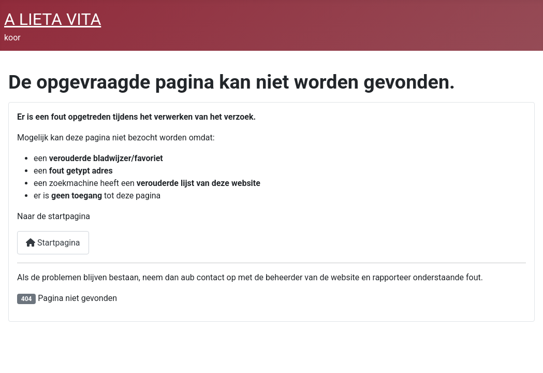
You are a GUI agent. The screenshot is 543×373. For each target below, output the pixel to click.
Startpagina (53, 243)
